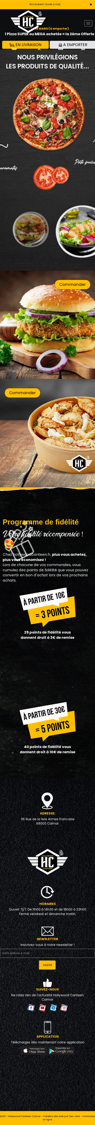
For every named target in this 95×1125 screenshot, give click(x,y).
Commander (72, 284)
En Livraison (25, 44)
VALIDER (47, 965)
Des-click (74, 1116)
